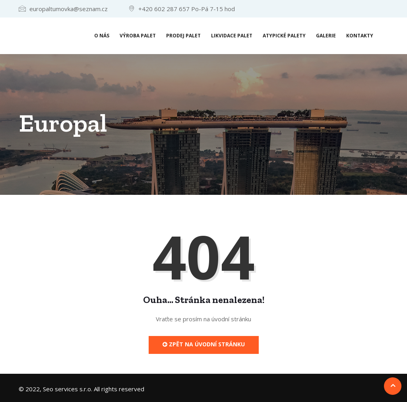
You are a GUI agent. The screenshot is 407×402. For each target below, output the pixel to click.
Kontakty (359, 35)
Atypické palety (284, 35)
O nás (101, 35)
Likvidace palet (231, 35)
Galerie (326, 35)
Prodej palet (183, 35)
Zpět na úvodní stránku (204, 344)
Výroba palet (138, 35)
